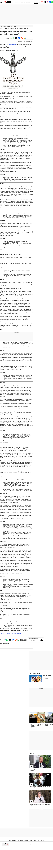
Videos (35, 840)
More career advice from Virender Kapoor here (11, 633)
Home (1, 28)
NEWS (18, 2)
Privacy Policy (30, 844)
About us (43, 844)
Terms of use (48, 844)
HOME (16, 2)
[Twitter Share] (16, 38)
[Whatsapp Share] (13, 38)
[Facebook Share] (18, 38)
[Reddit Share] (21, 38)
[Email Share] (10, 38)
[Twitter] (45, 2)
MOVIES (25, 2)
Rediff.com (14, 844)
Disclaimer (26, 844)
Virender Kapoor (13, 44)
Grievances (26, 846)
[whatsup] (52, 2)
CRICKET (28, 2)
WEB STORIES (33, 711)
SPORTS (32, 2)
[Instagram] (47, 2)
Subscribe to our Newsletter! (33, 638)
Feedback (39, 844)
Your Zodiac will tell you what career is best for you (47, 677)
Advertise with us (20, 844)
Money (31, 840)
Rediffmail (26, 840)
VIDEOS (31, 753)
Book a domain (20, 840)
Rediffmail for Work (12, 840)
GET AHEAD (36, 2)
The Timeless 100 (40, 840)
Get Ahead (5, 28)
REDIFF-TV (40, 2)
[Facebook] (50, 2)
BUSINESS (21, 2)
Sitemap (35, 844)
